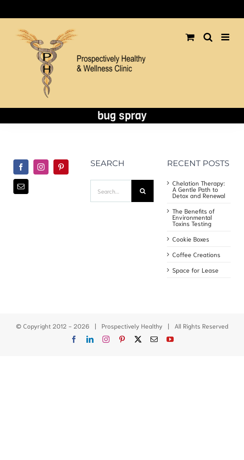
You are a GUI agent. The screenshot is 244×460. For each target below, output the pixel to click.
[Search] (142, 191)
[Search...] (111, 191)
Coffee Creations (196, 254)
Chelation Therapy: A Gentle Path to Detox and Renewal (198, 189)
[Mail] (20, 186)
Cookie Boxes (190, 239)
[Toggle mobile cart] (190, 37)
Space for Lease (195, 270)
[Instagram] (41, 166)
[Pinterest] (61, 166)
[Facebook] (20, 166)
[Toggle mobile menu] (226, 37)
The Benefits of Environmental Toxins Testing (193, 217)
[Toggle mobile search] (207, 37)
